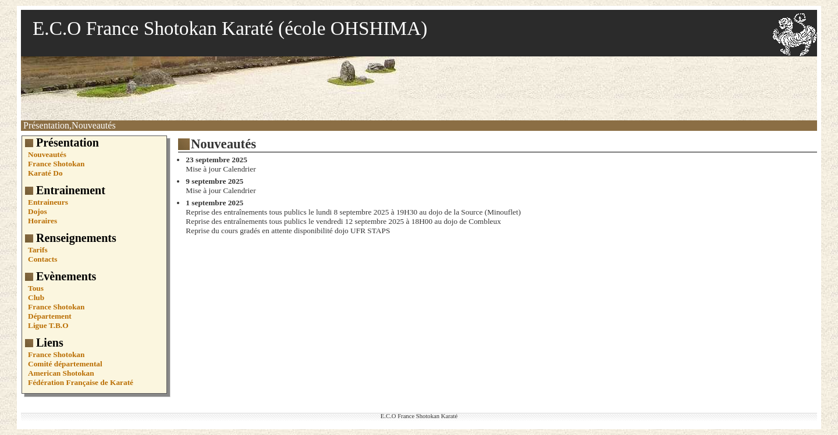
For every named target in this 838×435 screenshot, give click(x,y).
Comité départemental (65, 363)
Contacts (42, 259)
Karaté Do (45, 173)
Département (50, 316)
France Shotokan (56, 163)
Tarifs (38, 249)
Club (36, 297)
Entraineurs (48, 202)
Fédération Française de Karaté (80, 382)
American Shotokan (61, 373)
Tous (36, 288)
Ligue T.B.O (48, 325)
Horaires (42, 220)
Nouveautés (47, 154)
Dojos (37, 211)
